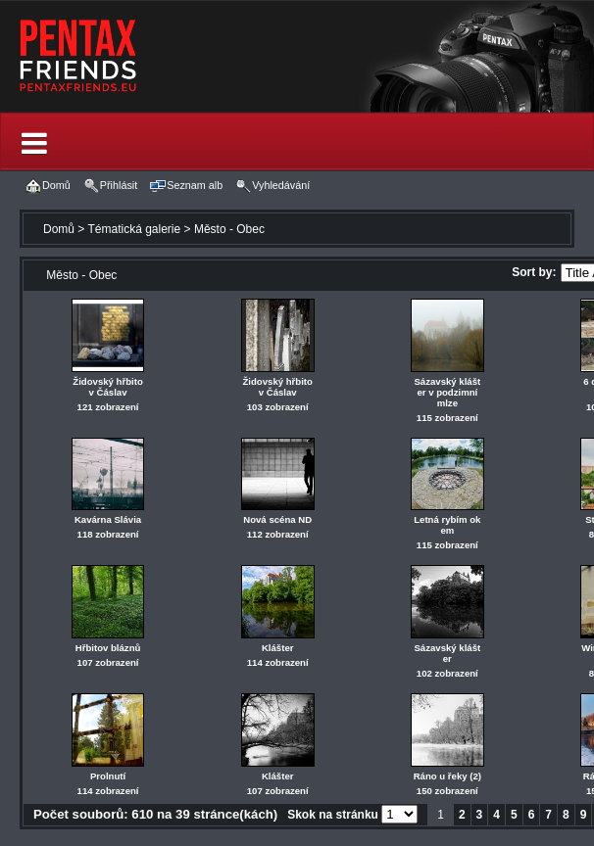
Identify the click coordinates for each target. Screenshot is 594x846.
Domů (58, 229)
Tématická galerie (133, 229)
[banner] (297, 56)
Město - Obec (229, 229)
